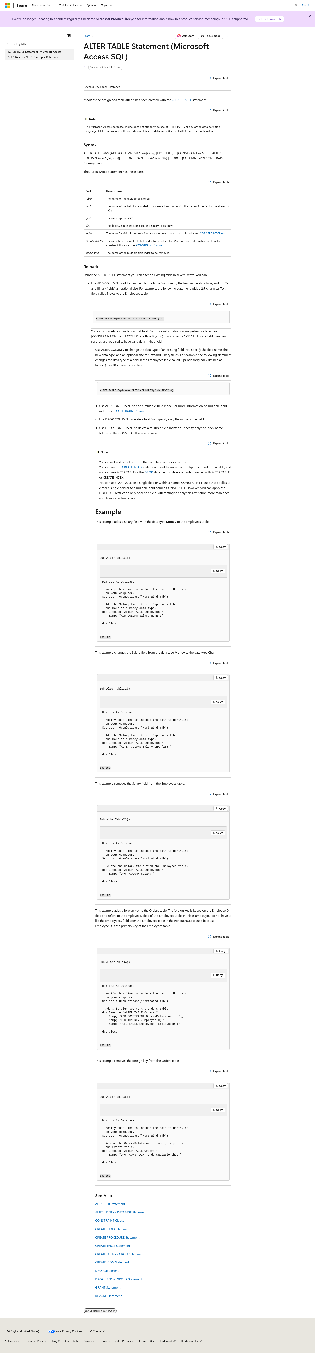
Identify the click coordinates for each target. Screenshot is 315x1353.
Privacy (87, 1341)
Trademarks (167, 1341)
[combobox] (39, 44)
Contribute (72, 1341)
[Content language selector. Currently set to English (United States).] (23, 1331)
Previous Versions (36, 1341)
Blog (54, 1341)
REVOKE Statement (108, 1296)
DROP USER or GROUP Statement (118, 1279)
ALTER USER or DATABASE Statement (120, 1212)
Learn (87, 36)
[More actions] (227, 36)
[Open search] (296, 5)
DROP (148, 472)
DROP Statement (107, 1270)
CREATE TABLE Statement (112, 1245)
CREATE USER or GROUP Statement (119, 1254)
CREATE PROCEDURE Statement (117, 1237)
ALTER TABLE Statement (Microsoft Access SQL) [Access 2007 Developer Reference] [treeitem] (34, 54)
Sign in (306, 5)
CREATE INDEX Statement (112, 1229)
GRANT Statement (107, 1287)
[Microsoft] (7, 5)
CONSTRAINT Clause (212, 233)
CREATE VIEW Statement (112, 1262)
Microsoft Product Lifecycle (116, 19)
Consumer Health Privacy (115, 1341)
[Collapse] (69, 35)
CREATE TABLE (182, 100)
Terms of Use (147, 1341)
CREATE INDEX (132, 467)
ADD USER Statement (110, 1204)
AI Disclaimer (13, 1341)
